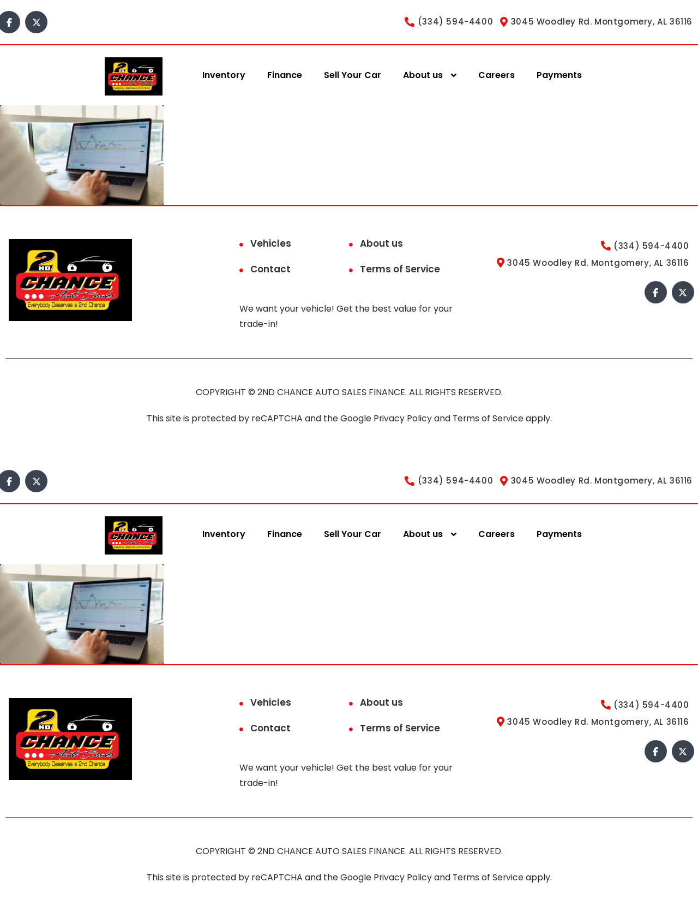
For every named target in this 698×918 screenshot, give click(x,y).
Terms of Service (400, 269)
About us (423, 75)
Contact (270, 269)
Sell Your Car (352, 75)
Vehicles (270, 243)
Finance (284, 75)
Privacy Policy (403, 418)
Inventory (223, 75)
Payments (559, 75)
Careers (496, 75)
